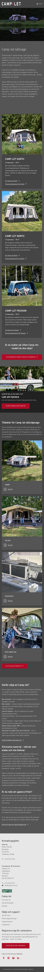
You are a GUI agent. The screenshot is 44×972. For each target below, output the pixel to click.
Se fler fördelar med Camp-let (16, 406)
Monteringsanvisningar (9, 918)
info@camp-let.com (11, 885)
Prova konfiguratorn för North (14, 259)
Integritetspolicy (7, 922)
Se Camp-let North (11, 255)
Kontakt (4, 906)
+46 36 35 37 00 (9, 859)
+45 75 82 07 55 (9, 883)
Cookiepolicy (6, 925)
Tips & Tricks (6, 915)
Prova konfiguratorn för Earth (14, 184)
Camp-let (7, 900)
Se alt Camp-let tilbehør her (14, 666)
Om (3, 900)
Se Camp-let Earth (11, 181)
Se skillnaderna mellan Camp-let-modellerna (21, 357)
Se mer (10, 489)
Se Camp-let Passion (12, 330)
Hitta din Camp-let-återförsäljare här (14, 824)
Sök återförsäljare (8, 903)
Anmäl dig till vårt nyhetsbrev (15, 945)
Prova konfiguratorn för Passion (15, 333)
